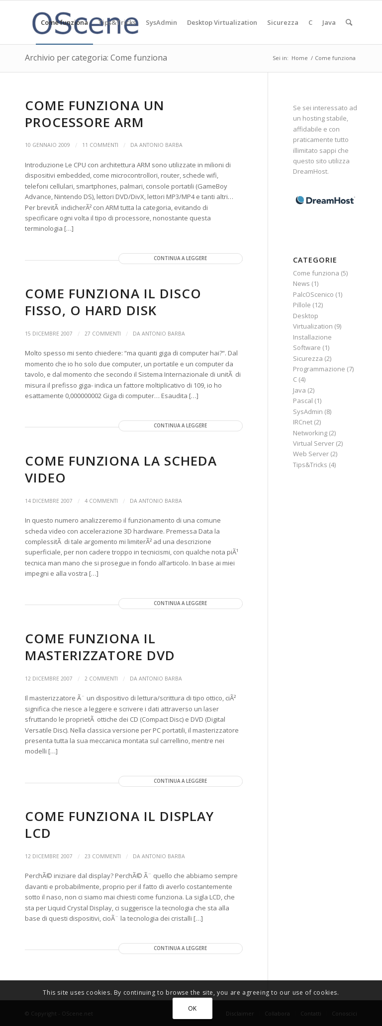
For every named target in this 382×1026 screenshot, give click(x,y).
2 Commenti (101, 678)
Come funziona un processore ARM (95, 113)
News (301, 283)
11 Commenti (100, 144)
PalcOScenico (313, 294)
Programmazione (319, 368)
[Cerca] (349, 22)
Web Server (311, 453)
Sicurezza (308, 358)
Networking (310, 432)
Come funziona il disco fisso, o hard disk (113, 301)
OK (192, 1008)
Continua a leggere (180, 258)
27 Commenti (103, 333)
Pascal (303, 400)
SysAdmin (308, 411)
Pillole (302, 304)
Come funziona (316, 273)
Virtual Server (313, 443)
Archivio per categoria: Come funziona (96, 57)
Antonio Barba (161, 144)
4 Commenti (101, 500)
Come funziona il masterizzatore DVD (100, 646)
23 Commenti (103, 856)
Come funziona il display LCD (119, 824)
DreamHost (310, 171)
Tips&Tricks (310, 464)
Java (299, 390)
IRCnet (302, 421)
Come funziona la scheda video (121, 469)
